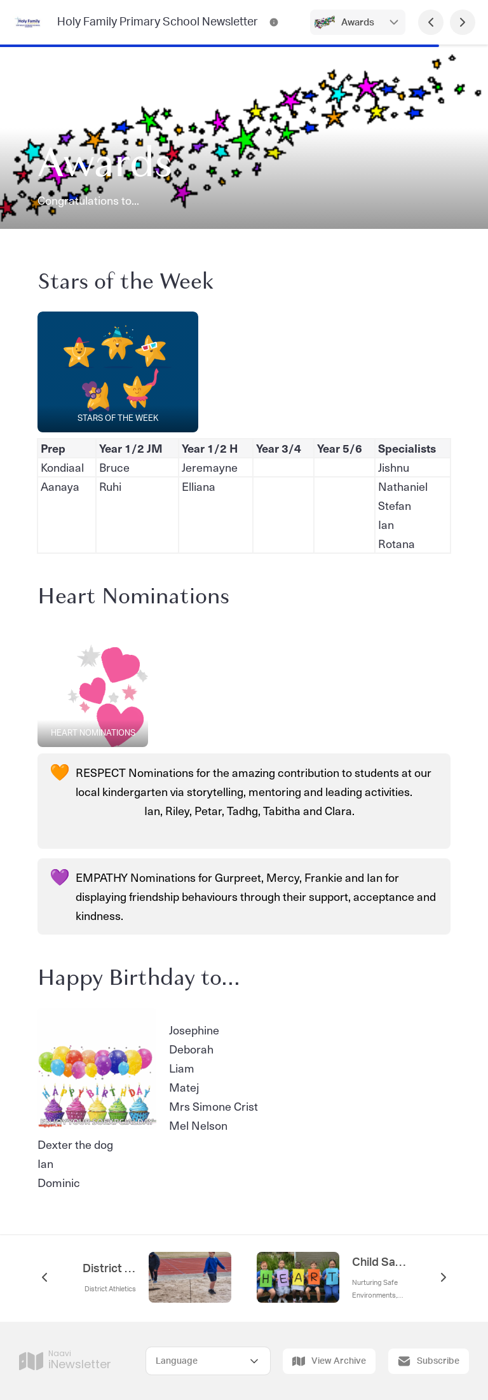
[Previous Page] (431, 22)
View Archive (329, 1361)
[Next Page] (462, 22)
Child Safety (378, 1262)
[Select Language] (208, 1361)
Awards (357, 22)
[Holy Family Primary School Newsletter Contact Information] (273, 22)
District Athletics (109, 1269)
